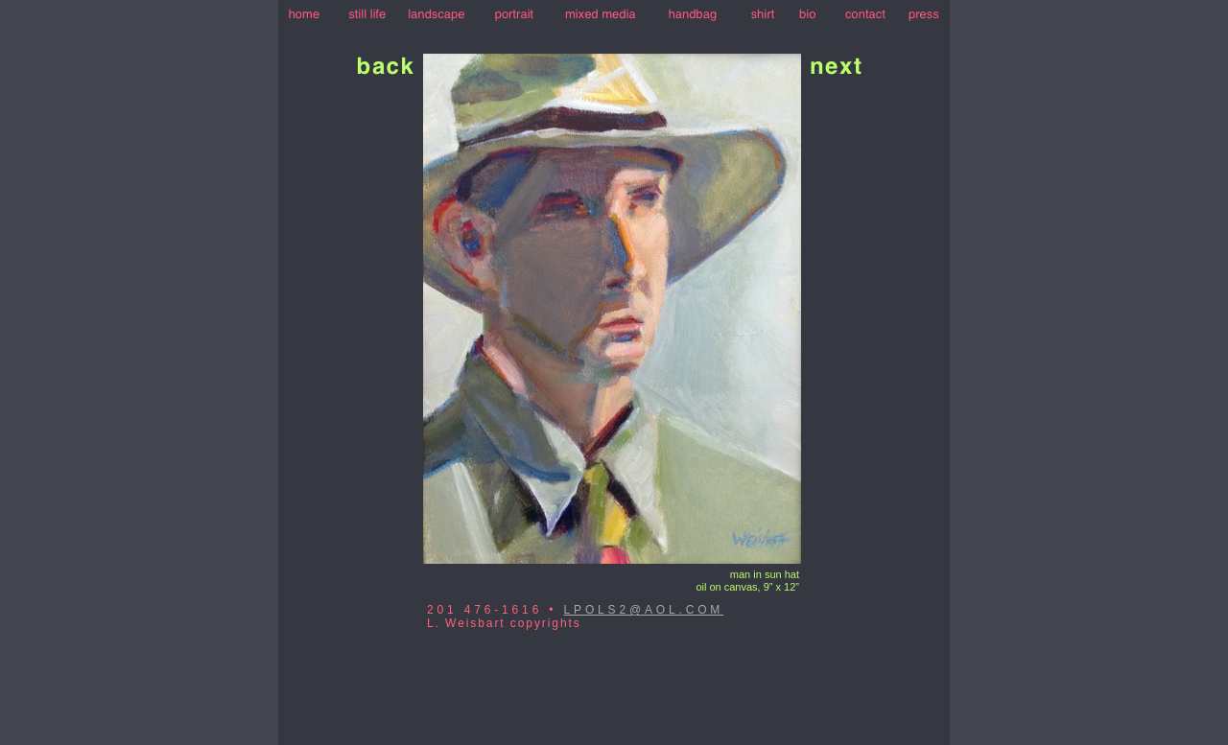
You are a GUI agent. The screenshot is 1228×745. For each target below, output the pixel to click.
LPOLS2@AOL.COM (644, 610)
